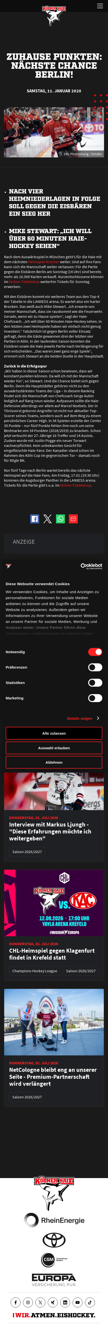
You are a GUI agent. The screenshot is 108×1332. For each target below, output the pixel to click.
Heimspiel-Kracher (43, 261)
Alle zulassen (54, 733)
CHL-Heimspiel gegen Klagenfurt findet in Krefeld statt (52, 954)
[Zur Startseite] (54, 16)
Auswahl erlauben (54, 748)
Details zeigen (79, 718)
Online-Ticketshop (24, 281)
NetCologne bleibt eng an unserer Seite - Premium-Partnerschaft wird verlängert (53, 1076)
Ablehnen (54, 762)
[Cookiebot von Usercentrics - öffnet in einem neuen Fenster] (80, 566)
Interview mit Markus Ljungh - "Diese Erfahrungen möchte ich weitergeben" (50, 831)
